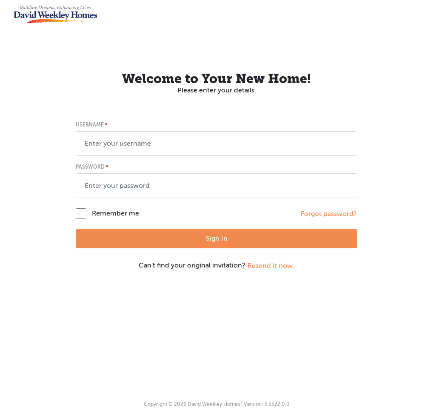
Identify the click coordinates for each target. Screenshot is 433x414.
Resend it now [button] (270, 266)
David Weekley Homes (214, 404)
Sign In (217, 238)
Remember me (115, 213)
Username (92, 125)
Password (92, 167)
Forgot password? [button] (329, 214)
